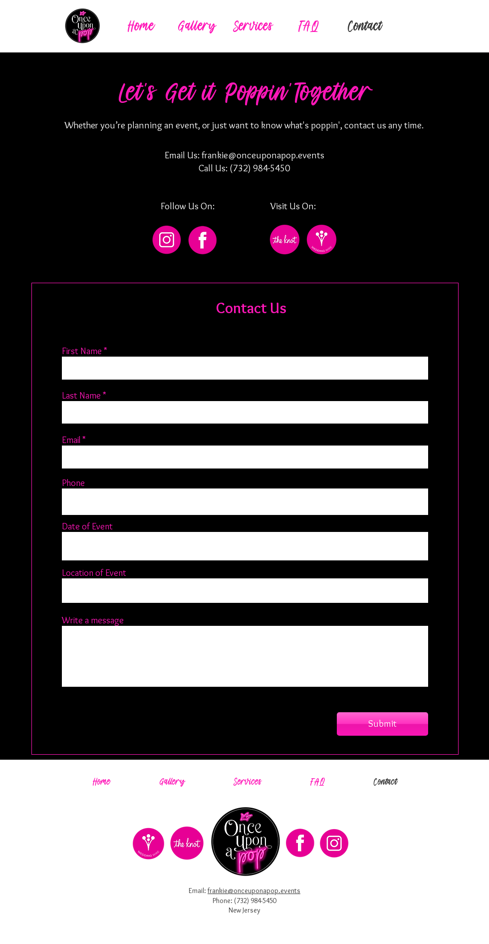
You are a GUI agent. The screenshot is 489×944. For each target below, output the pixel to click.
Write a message (93, 620)
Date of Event (87, 526)
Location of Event (94, 572)
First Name (82, 351)
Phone (73, 482)
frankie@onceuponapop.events (263, 155)
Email (71, 440)
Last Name (81, 395)
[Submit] (382, 724)
